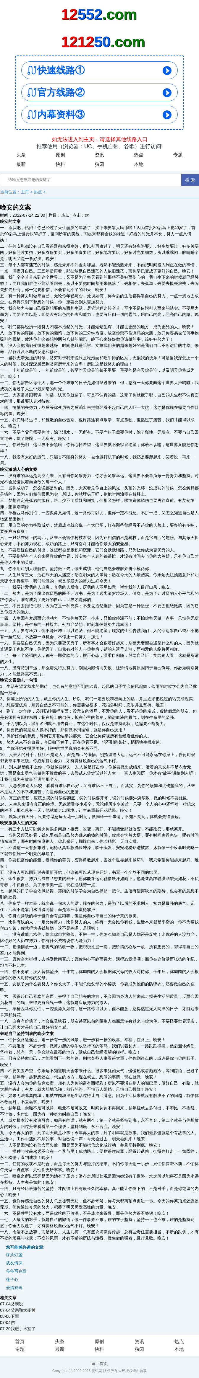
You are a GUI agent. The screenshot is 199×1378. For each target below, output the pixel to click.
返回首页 (99, 1363)
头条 (21, 154)
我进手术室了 (23, 1328)
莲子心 (12, 1279)
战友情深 (14, 1263)
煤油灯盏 (14, 1254)
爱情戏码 (14, 1287)
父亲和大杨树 (23, 1310)
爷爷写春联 (16, 1271)
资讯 (99, 154)
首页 (20, 1341)
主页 (25, 192)
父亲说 (17, 1304)
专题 (178, 154)
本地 (138, 164)
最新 (21, 164)
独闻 (99, 164)
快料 (60, 164)
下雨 (15, 1316)
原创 (60, 154)
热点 (138, 154)
